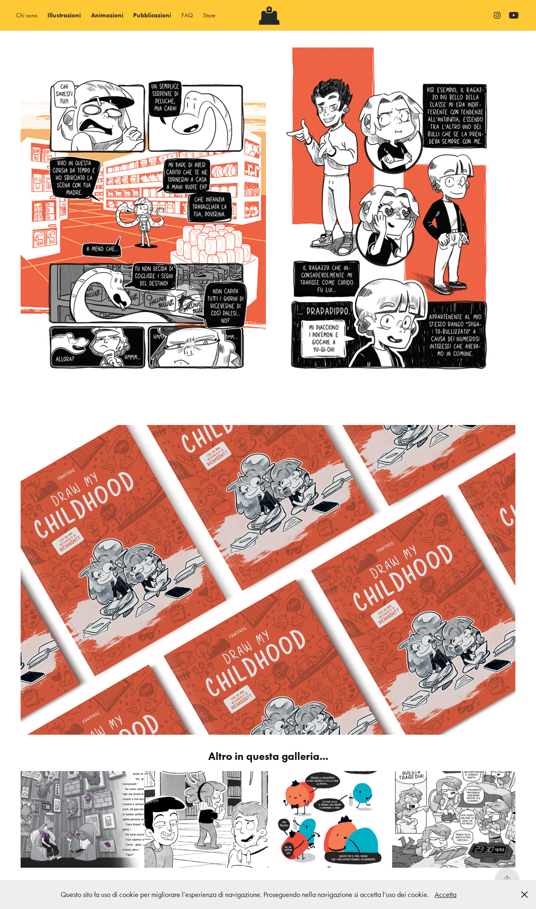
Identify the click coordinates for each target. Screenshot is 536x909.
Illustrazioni (64, 15)
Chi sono (27, 15)
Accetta (445, 894)
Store (209, 15)
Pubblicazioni (152, 15)
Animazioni (107, 15)
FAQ (187, 15)
